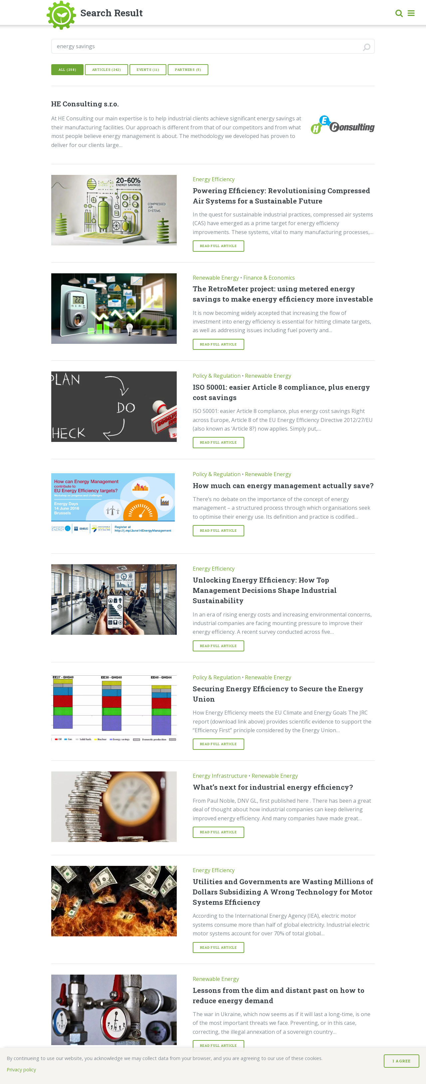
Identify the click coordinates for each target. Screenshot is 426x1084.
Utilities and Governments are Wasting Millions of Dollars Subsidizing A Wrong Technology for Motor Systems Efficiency (283, 892)
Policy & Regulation (217, 375)
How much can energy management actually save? (283, 485)
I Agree (401, 1060)
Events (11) (148, 70)
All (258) (67, 70)
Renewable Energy (216, 277)
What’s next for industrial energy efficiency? (273, 787)
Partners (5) (188, 70)
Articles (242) (106, 70)
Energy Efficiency (214, 179)
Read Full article (218, 246)
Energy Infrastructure (220, 775)
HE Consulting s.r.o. (85, 103)
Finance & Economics (269, 277)
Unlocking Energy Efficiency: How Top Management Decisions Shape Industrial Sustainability (265, 590)
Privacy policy (21, 1069)
